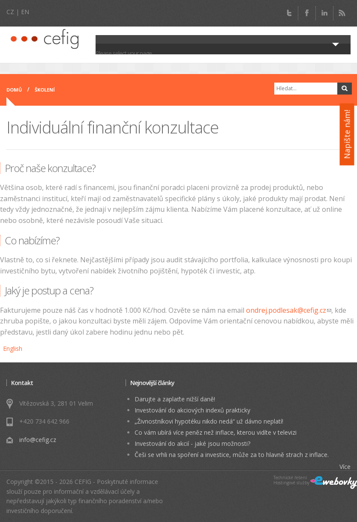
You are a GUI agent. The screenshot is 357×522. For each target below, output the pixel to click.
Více (345, 467)
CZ (10, 12)
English (12, 348)
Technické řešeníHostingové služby (291, 480)
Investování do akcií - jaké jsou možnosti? (192, 443)
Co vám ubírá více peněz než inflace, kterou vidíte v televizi (216, 432)
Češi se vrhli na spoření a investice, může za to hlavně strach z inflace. (232, 455)
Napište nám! (347, 134)
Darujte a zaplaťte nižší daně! (175, 399)
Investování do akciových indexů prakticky (192, 410)
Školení (45, 89)
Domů (14, 89)
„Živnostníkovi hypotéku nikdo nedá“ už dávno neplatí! (209, 421)
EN (25, 12)
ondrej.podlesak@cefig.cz (288, 310)
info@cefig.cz (37, 440)
